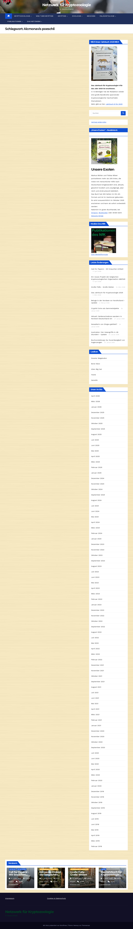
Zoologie (76, 16)
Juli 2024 (95, 506)
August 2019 (96, 813)
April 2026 (95, 396)
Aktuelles (12, 869)
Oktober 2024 (96, 489)
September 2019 (98, 808)
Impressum (9, 898)
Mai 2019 (94, 830)
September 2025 (98, 429)
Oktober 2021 (96, 676)
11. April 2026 (47, 878)
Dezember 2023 (97, 544)
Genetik (94, 380)
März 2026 (95, 401)
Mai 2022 (95, 643)
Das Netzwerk (34, 21)
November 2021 (97, 671)
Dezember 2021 (97, 665)
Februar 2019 (96, 846)
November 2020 (97, 736)
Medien (103, 869)
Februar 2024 (96, 533)
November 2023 (97, 550)
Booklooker (103, 213)
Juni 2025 (95, 445)
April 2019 (95, 835)
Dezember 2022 (97, 610)
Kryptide (62, 16)
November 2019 (97, 797)
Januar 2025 (96, 473)
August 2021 (96, 687)
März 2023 (95, 594)
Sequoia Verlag (97, 216)
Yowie (93, 375)
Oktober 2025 (96, 423)
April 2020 (95, 769)
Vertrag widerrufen (98, 122)
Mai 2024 (95, 517)
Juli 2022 (95, 638)
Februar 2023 (96, 599)
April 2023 (95, 588)
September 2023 (98, 561)
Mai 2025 (95, 451)
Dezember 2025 (97, 412)
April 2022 (95, 649)
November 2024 (97, 484)
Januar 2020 (96, 786)
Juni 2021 (95, 698)
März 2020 (95, 775)
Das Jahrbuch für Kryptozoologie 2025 (107, 293)
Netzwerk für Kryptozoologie (66, 5)
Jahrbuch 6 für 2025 (114, 104)
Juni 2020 (95, 758)
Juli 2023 (95, 572)
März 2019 (95, 841)
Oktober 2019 (96, 802)
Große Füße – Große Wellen (78, 873)
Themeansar (86, 925)
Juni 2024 (95, 511)
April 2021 (95, 709)
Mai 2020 (95, 764)
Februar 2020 (96, 780)
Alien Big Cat (96, 369)
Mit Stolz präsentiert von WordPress (55, 925)
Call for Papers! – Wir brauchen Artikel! (19, 875)
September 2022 (98, 627)
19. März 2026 (77, 878)
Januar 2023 (96, 605)
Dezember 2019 (97, 791)
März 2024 (95, 528)
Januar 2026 (96, 407)
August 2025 (96, 434)
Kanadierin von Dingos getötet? (104, 324)
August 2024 (96, 500)
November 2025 (97, 418)
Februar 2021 (96, 720)
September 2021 (98, 682)
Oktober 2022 (96, 621)
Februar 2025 (96, 467)
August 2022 (96, 632)
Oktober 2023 (96, 555)
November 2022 (97, 616)
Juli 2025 (95, 440)
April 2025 (95, 456)
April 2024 (95, 522)
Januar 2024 (96, 539)
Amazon (94, 213)
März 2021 (95, 715)
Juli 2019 (95, 819)
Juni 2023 (95, 577)
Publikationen (14, 21)
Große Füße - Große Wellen (102, 287)
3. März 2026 (108, 878)
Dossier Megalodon (99, 358)
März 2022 (95, 654)
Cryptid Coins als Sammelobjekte (105, 308)
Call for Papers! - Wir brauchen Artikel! (107, 269)
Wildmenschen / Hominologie (48, 869)
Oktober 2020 (97, 742)
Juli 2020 (95, 753)
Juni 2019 (95, 824)
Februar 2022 (96, 660)
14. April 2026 (16, 878)
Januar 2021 (96, 725)
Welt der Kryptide (44, 16)
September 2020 (98, 747)
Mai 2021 (94, 704)
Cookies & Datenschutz (56, 898)
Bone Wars (95, 364)
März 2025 (95, 462)
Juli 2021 (95, 693)
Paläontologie (107, 16)
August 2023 (96, 566)
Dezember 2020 (97, 731)
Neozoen (91, 16)
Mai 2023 (95, 583)
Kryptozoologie (22, 16)
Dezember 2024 (97, 478)
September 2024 (98, 495)
